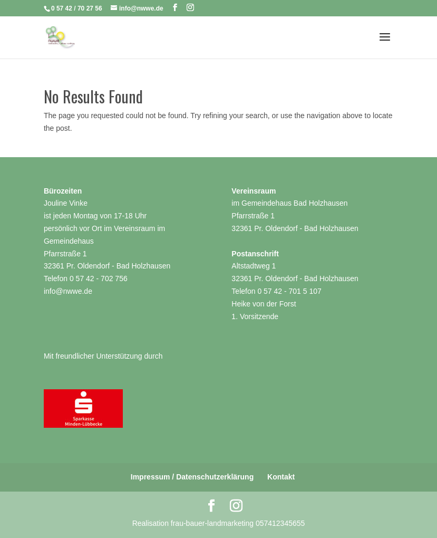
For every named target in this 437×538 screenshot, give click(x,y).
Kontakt (281, 477)
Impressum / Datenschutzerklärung (192, 477)
